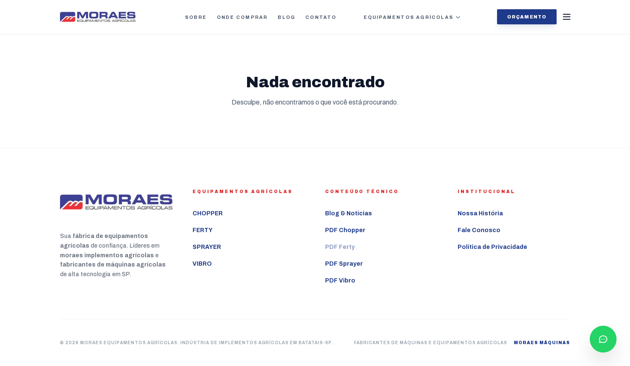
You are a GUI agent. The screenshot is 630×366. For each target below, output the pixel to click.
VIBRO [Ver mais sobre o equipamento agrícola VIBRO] (202, 264)
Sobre (196, 17)
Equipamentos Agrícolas (412, 17)
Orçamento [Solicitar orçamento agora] (527, 16)
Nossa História (480, 213)
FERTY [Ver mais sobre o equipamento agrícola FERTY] (203, 230)
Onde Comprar (242, 17)
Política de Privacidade (492, 247)
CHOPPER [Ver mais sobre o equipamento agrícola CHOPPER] (208, 213)
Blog (286, 17)
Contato (320, 17)
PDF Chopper (345, 230)
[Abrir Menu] (566, 16)
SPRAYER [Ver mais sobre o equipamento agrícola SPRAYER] (207, 247)
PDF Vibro (340, 280)
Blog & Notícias (348, 213)
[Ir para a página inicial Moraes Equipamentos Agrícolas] (97, 17)
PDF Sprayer (344, 264)
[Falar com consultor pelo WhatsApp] (603, 339)
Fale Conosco (479, 230)
